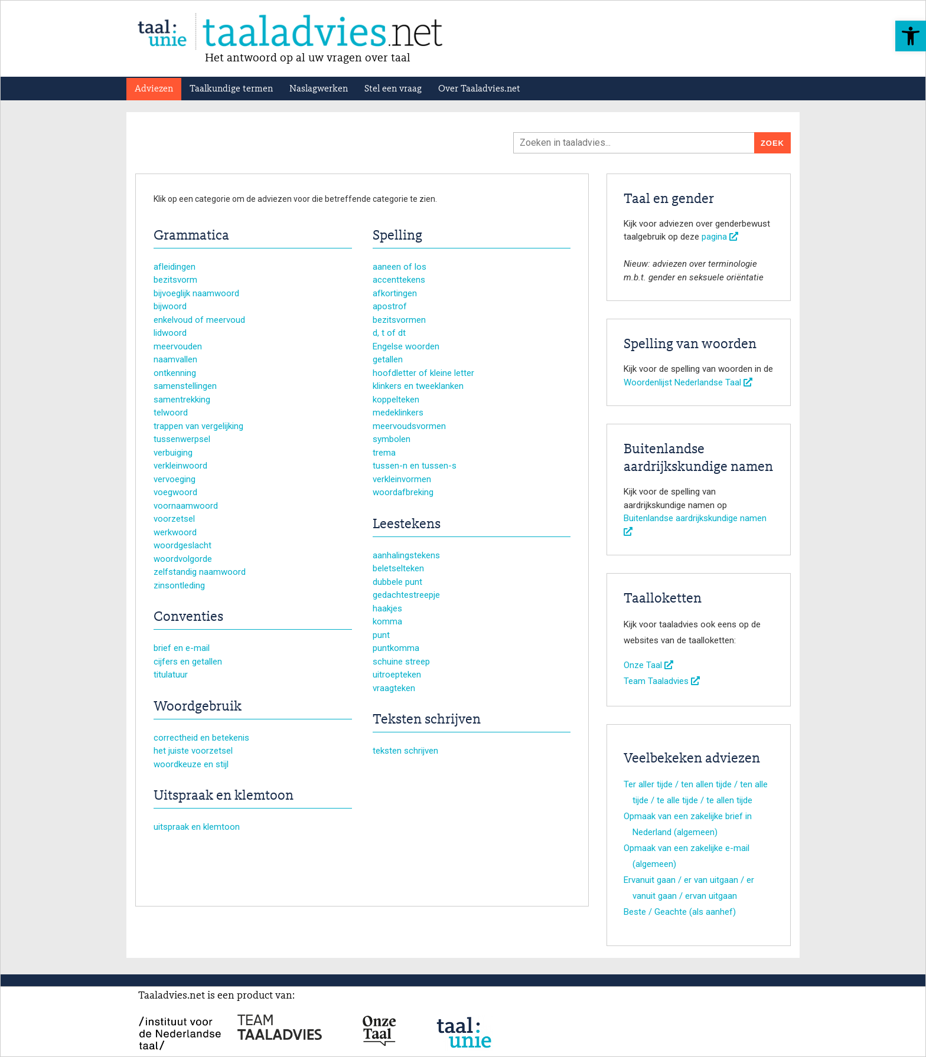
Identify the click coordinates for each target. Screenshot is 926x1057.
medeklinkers (398, 412)
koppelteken (396, 399)
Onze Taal (648, 665)
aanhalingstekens (406, 555)
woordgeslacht (182, 545)
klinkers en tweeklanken (418, 386)
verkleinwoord (180, 465)
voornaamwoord (186, 505)
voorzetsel (174, 518)
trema (384, 452)
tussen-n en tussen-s (415, 465)
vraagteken (394, 688)
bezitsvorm (175, 279)
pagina (720, 236)
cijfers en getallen (188, 661)
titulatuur (171, 674)
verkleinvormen (402, 479)
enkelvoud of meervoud (199, 320)
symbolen (391, 439)
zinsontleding (179, 585)
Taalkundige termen (231, 89)
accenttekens (399, 279)
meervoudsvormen (409, 426)
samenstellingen (185, 386)
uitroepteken (397, 674)
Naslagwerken (318, 89)
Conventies (188, 617)
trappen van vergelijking (198, 426)
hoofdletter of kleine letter (423, 373)
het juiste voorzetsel (193, 750)
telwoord (171, 412)
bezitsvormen (399, 320)
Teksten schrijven (427, 720)
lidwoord (170, 333)
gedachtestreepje (406, 595)
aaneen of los (399, 266)
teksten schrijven (405, 750)
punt (381, 635)
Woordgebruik (198, 707)
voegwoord (175, 492)
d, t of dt (389, 333)
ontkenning (175, 373)
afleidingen (174, 266)
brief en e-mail (182, 648)
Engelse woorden (406, 346)
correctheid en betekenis (201, 737)
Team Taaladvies (662, 681)
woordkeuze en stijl (191, 764)
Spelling (397, 236)
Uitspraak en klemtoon (224, 796)
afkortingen (395, 293)
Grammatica (191, 236)
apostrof (390, 306)
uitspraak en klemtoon (197, 827)
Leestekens (407, 525)
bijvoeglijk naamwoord (196, 293)
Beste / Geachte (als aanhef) (680, 912)
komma (387, 621)
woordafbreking (403, 492)
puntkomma (396, 648)
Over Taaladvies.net (479, 89)
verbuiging (173, 452)
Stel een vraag (393, 89)
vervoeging (174, 479)
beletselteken (398, 568)
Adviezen (154, 89)
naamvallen (175, 359)
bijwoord (170, 306)
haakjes (387, 608)
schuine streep (401, 661)
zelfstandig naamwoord (200, 572)
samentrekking (182, 399)
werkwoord (175, 532)
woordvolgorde (183, 559)
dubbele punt (397, 582)
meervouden (178, 346)
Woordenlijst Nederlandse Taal (688, 382)
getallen (388, 359)
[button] (910, 36)
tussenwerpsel (182, 439)
